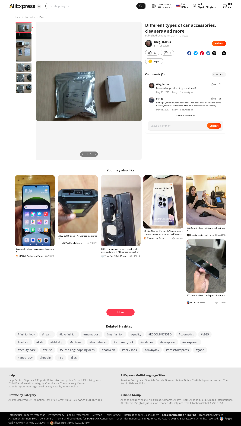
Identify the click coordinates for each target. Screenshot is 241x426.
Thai (225, 380)
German (170, 380)
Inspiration (30, 17)
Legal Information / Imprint (179, 414)
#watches (147, 342)
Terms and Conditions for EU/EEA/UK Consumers (85, 418)
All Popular (14, 400)
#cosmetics (186, 334)
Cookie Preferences (78, 414)
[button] (39, 6)
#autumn (76, 342)
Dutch (187, 380)
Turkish (196, 380)
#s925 (205, 334)
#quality (136, 334)
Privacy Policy (56, 414)
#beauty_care (27, 350)
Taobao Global (200, 403)
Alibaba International (219, 400)
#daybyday (152, 350)
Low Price (51, 400)
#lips (73, 358)
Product (26, 400)
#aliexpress (167, 342)
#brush (47, 350)
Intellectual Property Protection (27, 414)
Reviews (77, 400)
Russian (125, 380)
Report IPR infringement (88, 380)
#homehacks (98, 342)
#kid (60, 358)
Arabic (124, 383)
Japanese (207, 380)
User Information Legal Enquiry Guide (139, 418)
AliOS (213, 403)
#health (47, 334)
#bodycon (108, 350)
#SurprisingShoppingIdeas (77, 350)
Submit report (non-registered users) (30, 386)
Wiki (85, 400)
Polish (142, 383)
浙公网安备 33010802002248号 (70, 422)
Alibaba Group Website (134, 400)
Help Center (15, 380)
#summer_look (124, 342)
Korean (218, 380)
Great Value (65, 400)
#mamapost (91, 334)
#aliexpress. (190, 342)
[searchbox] (92, 6)
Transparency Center (72, 383)
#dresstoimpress (177, 350)
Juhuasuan (152, 403)
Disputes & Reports (35, 380)
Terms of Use (113, 414)
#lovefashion (67, 334)
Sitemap (97, 414)
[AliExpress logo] (22, 6)
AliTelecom (126, 403)
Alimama (167, 400)
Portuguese (137, 380)
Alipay (177, 400)
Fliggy (185, 400)
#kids (39, 342)
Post (41, 17)
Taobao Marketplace (171, 403)
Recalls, (57, 386)
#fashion (23, 342)
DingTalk (139, 403)
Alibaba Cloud (197, 400)
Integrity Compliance (47, 383)
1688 (220, 403)
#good (200, 350)
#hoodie (45, 358)
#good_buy (25, 358)
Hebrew (133, 383)
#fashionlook (26, 334)
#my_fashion (115, 334)
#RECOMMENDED (160, 334)
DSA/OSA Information (21, 383)
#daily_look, (130, 350)
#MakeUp (56, 342)
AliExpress (155, 400)
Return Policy (70, 386)
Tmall (187, 403)
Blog (91, 400)
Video (98, 400)
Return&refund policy (60, 380)
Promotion (39, 400)
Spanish (150, 380)
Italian (179, 380)
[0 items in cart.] (227, 6)
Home (18, 17)
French (160, 380)
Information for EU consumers (141, 414)
